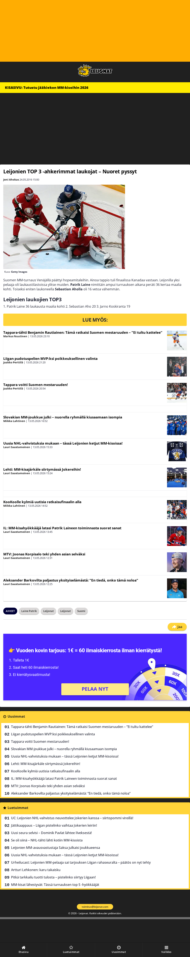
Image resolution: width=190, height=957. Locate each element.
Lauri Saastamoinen (16, 447)
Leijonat (48, 611)
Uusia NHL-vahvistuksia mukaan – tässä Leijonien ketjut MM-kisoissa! (63, 443)
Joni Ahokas (11, 179)
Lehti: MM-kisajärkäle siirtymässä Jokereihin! (42, 469)
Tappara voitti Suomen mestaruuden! (35, 384)
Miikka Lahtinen (14, 421)
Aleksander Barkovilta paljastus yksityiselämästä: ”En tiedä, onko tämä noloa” (70, 580)
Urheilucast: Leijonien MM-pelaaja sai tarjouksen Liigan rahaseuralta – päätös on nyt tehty (81, 862)
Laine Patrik (29, 611)
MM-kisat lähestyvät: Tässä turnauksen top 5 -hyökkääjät (55, 884)
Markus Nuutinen (15, 336)
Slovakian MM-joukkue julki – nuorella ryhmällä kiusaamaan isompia (62, 417)
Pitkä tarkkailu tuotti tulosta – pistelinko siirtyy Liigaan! (53, 877)
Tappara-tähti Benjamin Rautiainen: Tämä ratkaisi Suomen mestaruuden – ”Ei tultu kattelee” (82, 332)
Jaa (177, 626)
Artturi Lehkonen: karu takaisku (35, 870)
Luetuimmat (18, 807)
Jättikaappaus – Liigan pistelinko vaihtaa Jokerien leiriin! (54, 825)
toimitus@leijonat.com (95, 906)
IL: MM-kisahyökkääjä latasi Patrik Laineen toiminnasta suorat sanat (62, 528)
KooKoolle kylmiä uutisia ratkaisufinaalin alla (42, 501)
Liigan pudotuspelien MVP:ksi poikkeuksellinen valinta (50, 358)
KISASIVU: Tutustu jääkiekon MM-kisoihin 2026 (46, 87)
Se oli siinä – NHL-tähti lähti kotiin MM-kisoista (47, 840)
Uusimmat (16, 716)
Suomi (81, 611)
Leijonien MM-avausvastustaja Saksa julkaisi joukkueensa (55, 847)
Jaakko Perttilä (13, 362)
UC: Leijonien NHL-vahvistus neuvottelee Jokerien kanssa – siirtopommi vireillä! (72, 818)
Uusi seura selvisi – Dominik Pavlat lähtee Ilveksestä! (51, 833)
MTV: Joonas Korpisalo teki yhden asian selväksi (44, 554)
